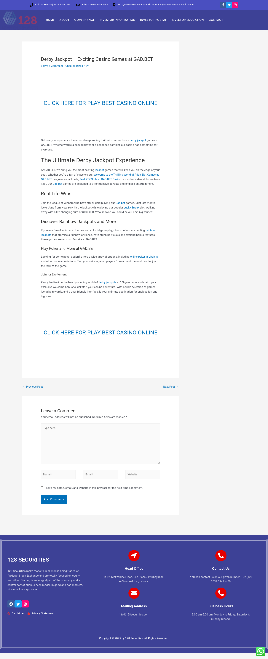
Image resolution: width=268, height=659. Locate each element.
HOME (50, 20)
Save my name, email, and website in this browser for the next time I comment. (94, 494)
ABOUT (64, 20)
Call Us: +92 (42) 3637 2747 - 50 (52, 4)
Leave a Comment (52, 66)
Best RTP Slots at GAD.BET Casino (104, 179)
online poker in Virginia (144, 261)
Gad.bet (64, 183)
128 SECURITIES (28, 565)
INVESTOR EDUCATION (187, 20)
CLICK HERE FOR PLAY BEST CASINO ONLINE (100, 103)
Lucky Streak (132, 212)
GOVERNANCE (84, 20)
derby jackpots (108, 287)
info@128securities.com (95, 4)
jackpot (99, 170)
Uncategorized (75, 66)
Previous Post (33, 391)
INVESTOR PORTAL (153, 20)
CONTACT (216, 20)
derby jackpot (138, 140)
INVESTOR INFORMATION (117, 20)
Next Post (170, 391)
